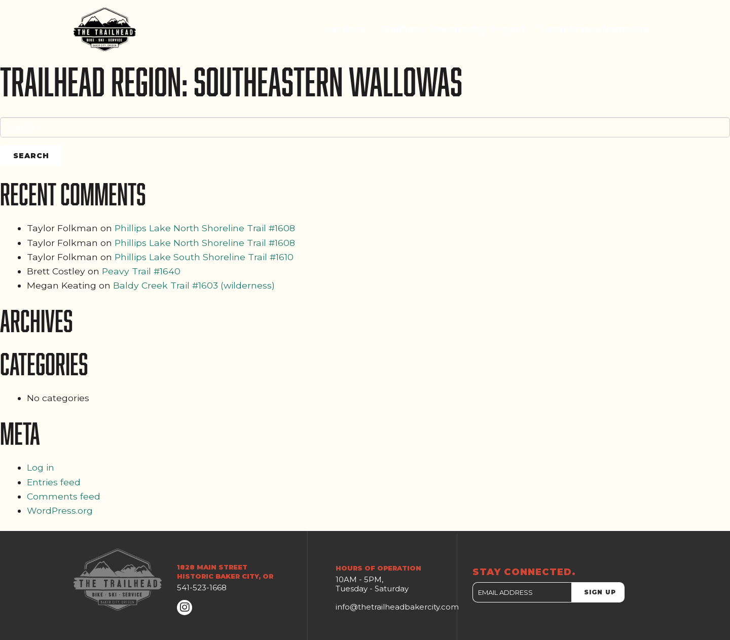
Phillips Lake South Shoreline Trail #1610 (204, 257)
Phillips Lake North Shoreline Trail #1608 (205, 228)
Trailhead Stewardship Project (453, 29)
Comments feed (63, 496)
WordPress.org (60, 510)
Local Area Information (594, 29)
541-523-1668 (202, 587)
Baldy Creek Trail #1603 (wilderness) (194, 285)
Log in (40, 467)
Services (345, 29)
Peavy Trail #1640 (141, 271)
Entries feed (54, 482)
